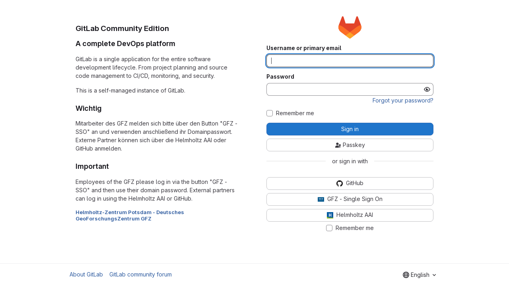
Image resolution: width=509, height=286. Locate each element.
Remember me (295, 113)
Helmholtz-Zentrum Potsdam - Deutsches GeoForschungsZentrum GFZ (130, 215)
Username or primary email (303, 48)
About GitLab (86, 274)
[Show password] (427, 89)
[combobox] (419, 275)
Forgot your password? (403, 100)
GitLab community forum (140, 274)
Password (280, 76)
